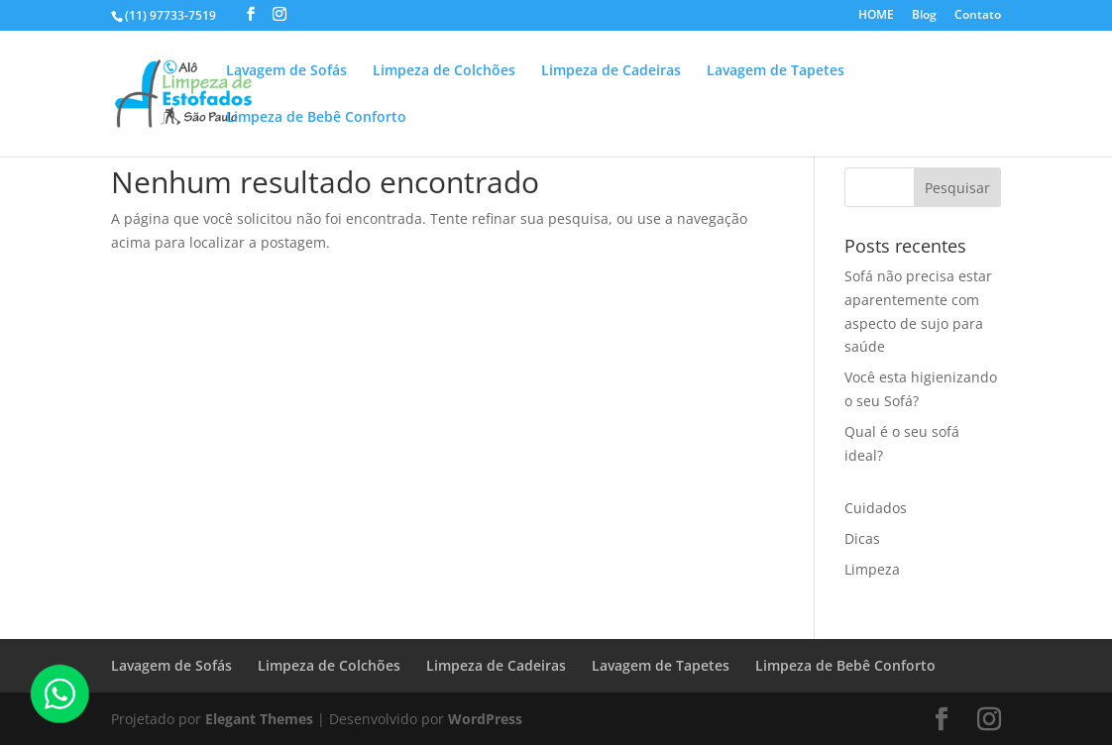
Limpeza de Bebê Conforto (316, 118)
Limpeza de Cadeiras (611, 71)
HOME (876, 16)
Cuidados (875, 507)
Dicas (862, 538)
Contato (977, 16)
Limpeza (872, 569)
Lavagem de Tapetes (775, 71)
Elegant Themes (259, 718)
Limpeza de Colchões (444, 71)
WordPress (485, 718)
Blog (924, 16)
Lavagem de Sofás (286, 71)
